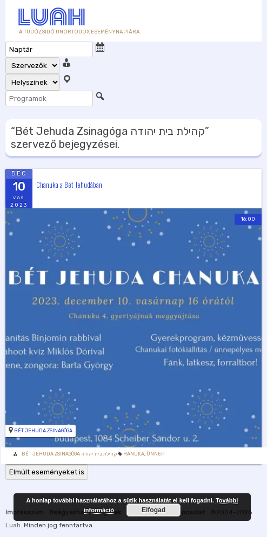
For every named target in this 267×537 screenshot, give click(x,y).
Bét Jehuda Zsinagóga (43, 430)
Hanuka (133, 454)
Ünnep (155, 454)
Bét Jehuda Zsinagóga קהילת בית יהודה (69, 454)
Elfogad (153, 510)
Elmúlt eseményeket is (46, 472)
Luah (13, 525)
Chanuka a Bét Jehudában (69, 184)
